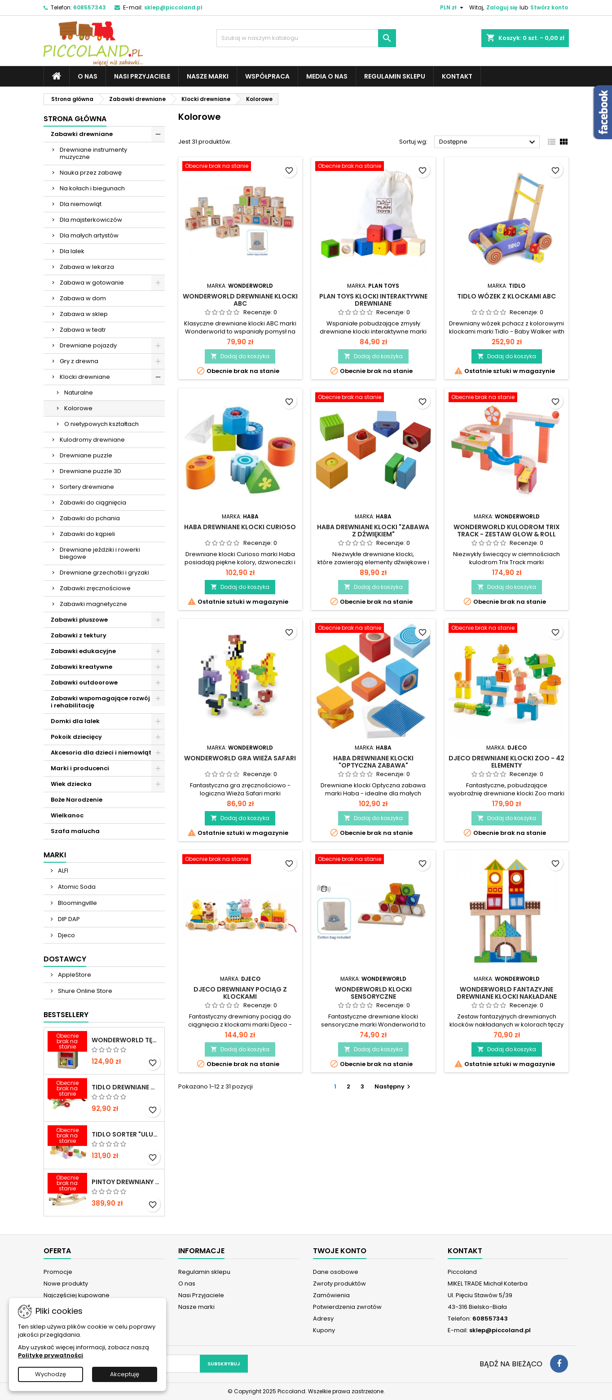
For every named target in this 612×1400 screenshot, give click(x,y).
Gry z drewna (79, 361)
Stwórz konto (549, 7)
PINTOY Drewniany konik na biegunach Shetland (126, 1181)
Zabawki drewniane (82, 134)
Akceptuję (124, 1374)
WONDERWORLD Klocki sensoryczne (373, 993)
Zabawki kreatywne (81, 667)
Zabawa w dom (83, 298)
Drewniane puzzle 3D (90, 471)
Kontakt (457, 76)
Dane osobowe (335, 1272)
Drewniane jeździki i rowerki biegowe (100, 553)
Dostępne (488, 142)
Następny (393, 1086)
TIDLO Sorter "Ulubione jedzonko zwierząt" (126, 1134)
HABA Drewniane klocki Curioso (240, 526)
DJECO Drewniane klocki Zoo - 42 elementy (506, 762)
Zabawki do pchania (90, 518)
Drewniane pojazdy (88, 345)
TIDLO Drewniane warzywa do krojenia (126, 1087)
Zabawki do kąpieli (87, 534)
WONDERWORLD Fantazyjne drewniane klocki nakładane (507, 993)
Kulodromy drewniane (92, 439)
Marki (55, 855)
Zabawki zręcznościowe (95, 588)
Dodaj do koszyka (240, 356)
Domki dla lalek (75, 721)
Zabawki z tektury (78, 635)
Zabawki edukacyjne (83, 651)
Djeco (66, 935)
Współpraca (267, 76)
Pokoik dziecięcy (76, 737)
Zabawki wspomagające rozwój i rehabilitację (100, 702)
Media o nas (327, 76)
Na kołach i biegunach (92, 188)
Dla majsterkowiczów (91, 219)
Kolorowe (78, 408)
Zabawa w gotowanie (92, 282)
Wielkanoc (67, 815)
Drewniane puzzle (86, 455)
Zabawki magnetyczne (93, 604)
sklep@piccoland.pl (173, 7)
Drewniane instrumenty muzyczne (93, 153)
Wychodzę (50, 1374)
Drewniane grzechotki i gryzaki (104, 572)
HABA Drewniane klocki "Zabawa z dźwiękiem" (373, 530)
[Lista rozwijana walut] (453, 7)
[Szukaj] (306, 38)
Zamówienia (331, 1295)
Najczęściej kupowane (77, 1295)
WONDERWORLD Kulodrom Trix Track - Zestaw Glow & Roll (506, 530)
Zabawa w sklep (84, 314)
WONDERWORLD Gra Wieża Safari (240, 758)
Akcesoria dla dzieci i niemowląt (101, 752)
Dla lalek (72, 251)
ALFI (62, 870)
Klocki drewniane (85, 377)
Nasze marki (208, 76)
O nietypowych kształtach (101, 424)
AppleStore (74, 974)
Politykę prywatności (50, 1355)
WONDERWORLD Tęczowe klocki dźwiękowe (126, 1040)
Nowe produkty (66, 1283)
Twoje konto (339, 1251)
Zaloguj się (501, 7)
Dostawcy (65, 959)
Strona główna (75, 119)
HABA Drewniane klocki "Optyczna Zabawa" (373, 762)
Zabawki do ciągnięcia (93, 502)
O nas (87, 76)
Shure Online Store (84, 991)
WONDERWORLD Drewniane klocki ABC (240, 300)
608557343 (89, 7)
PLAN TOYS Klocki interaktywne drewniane (373, 300)
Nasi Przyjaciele (142, 76)
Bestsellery (66, 1014)
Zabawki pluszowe (79, 619)
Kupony (324, 1330)
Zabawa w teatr (83, 329)
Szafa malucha (75, 831)
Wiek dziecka (71, 784)
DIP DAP (68, 919)
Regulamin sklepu (394, 76)
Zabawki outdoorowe (84, 682)
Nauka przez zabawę (91, 172)
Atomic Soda (76, 886)
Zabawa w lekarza (87, 267)
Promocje (58, 1272)
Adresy (323, 1318)
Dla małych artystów (89, 235)
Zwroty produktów (339, 1283)
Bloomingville (77, 903)
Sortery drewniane (87, 487)
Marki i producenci (80, 768)
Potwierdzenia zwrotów (347, 1307)
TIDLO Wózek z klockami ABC (506, 296)
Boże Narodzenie (76, 799)
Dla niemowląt (80, 204)
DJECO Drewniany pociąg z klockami (240, 993)
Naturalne (78, 392)
